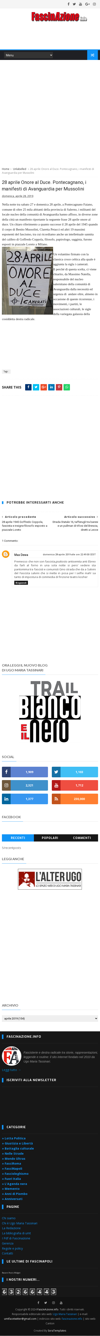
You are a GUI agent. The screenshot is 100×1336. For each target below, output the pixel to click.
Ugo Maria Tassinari (65, 1314)
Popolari (50, 838)
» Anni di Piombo (15, 1194)
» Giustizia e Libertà (17, 1144)
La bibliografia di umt (16, 1233)
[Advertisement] (50, 113)
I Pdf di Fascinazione (16, 1238)
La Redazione (11, 1228)
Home (5, 169)
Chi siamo (9, 1218)
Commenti (82, 838)
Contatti (7, 1253)
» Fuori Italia (11, 1179)
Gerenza (7, 1244)
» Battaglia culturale (18, 1149)
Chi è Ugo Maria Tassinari (19, 1223)
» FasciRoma (11, 1164)
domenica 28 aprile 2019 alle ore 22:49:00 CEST (69, 554)
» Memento (11, 1189)
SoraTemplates (57, 1331)
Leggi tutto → (11, 1070)
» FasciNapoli (12, 1169)
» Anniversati (12, 1199)
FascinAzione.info (47, 1309)
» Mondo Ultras (13, 1159)
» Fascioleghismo (15, 1174)
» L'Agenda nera (14, 1184)
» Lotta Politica (14, 1138)
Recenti (18, 838)
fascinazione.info (72, 1319)
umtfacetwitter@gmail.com (20, 1319)
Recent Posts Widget (11, 1272)
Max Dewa (21, 555)
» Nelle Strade (13, 1154)
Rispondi (21, 583)
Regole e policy (12, 1248)
